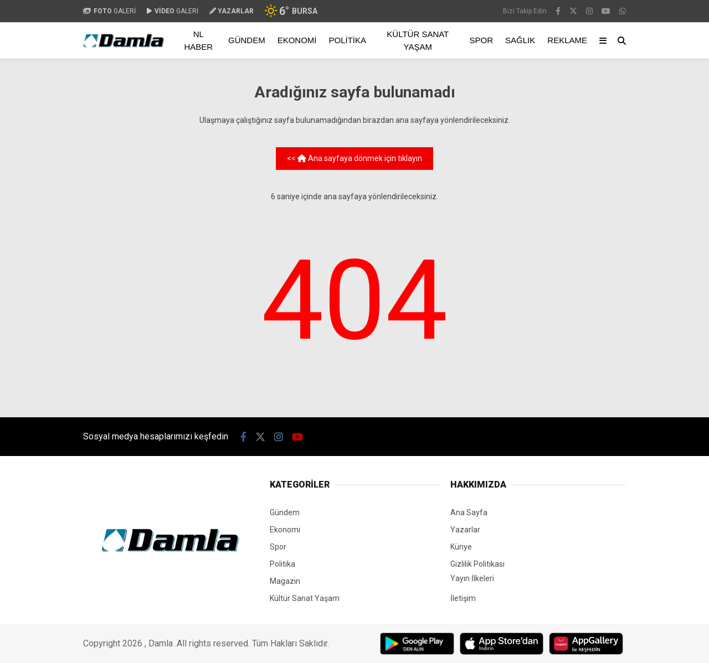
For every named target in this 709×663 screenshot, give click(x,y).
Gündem (246, 40)
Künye (461, 546)
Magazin (285, 581)
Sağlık (520, 40)
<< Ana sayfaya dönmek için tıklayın (354, 158)
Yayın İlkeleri (472, 578)
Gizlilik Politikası (477, 564)
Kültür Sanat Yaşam (418, 40)
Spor (482, 40)
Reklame (567, 40)
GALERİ (109, 11)
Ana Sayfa (468, 512)
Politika (348, 40)
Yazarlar (465, 529)
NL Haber (198, 40)
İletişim (463, 598)
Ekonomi (297, 40)
